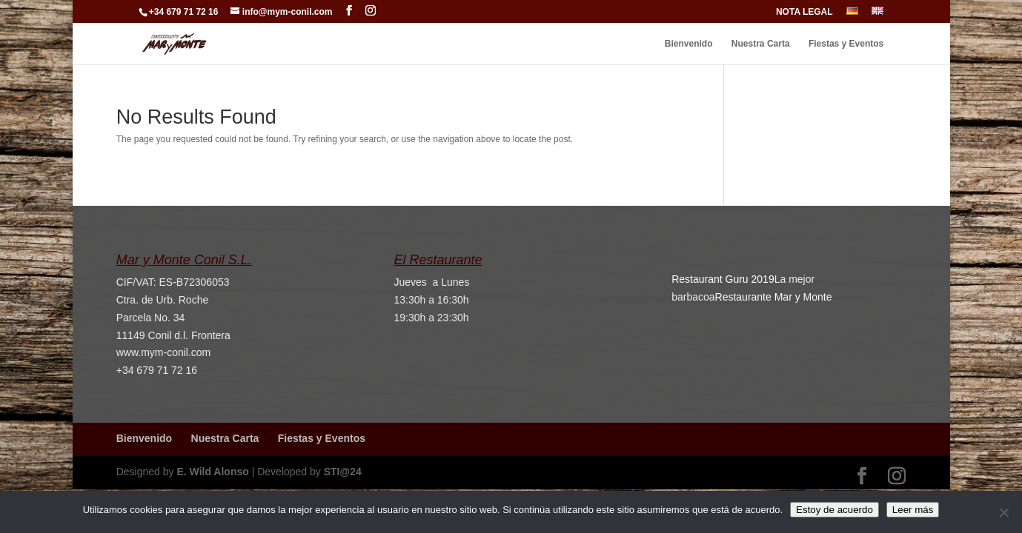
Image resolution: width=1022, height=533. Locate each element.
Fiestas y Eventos (846, 43)
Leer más (913, 509)
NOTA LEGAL (804, 12)
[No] (1003, 512)
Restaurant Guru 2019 (722, 279)
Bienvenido (689, 43)
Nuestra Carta (760, 43)
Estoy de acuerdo (834, 509)
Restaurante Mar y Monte (773, 297)
